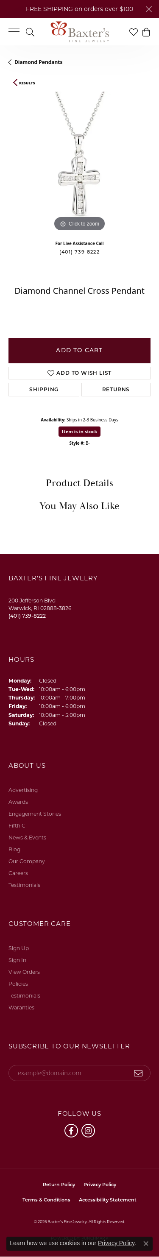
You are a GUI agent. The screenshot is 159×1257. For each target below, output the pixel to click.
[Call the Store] (27, 616)
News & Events (27, 837)
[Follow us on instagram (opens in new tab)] (88, 1130)
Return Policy (59, 1184)
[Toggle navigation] (14, 31)
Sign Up (18, 948)
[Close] (148, 9)
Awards (18, 802)
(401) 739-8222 (79, 252)
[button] (30, 31)
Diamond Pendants (38, 62)
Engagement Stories (34, 814)
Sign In (17, 960)
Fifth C (16, 825)
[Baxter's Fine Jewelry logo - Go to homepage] (79, 31)
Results (27, 83)
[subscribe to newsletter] (138, 1073)
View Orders (24, 972)
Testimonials (24, 885)
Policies (18, 984)
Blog (14, 849)
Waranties (21, 1007)
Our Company (26, 861)
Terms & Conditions (46, 1200)
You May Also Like (79, 506)
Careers (18, 873)
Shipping (44, 389)
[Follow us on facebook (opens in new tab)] (71, 1130)
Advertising (23, 790)
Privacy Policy (100, 1184)
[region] (79, 163)
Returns (116, 389)
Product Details (79, 483)
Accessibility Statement (108, 1200)
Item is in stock (80, 431)
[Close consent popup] (145, 1243)
